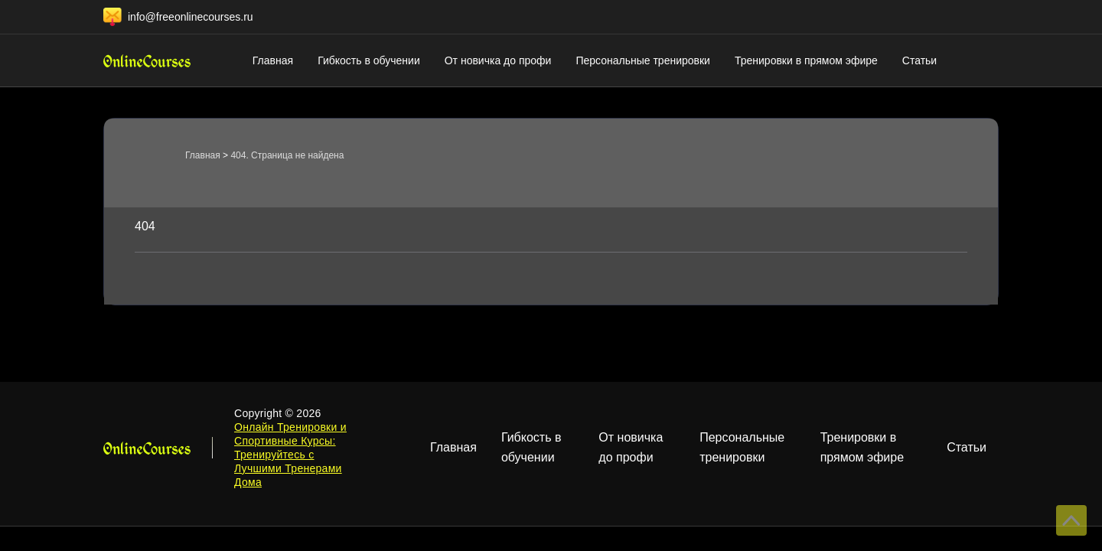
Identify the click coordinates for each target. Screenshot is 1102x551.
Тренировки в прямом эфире (806, 60)
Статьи (919, 60)
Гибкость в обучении (369, 60)
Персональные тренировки (642, 60)
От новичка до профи (498, 60)
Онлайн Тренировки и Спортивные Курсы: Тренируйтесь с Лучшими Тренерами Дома (290, 454)
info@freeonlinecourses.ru (190, 17)
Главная (273, 60)
